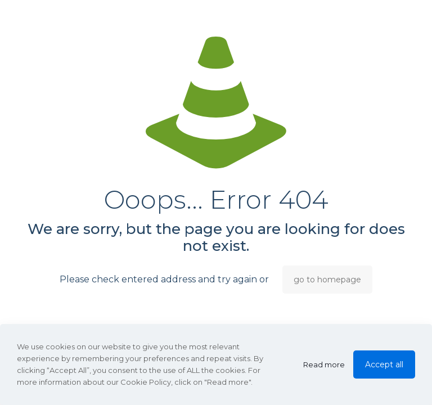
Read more (324, 364)
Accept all (384, 364)
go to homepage (327, 279)
